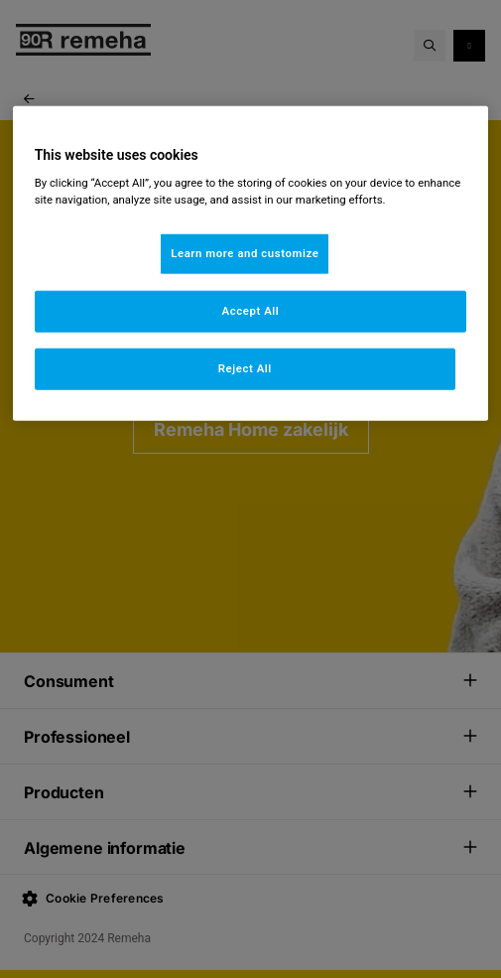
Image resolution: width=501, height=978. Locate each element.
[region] (251, 262)
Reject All (245, 368)
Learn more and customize (244, 253)
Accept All (251, 311)
